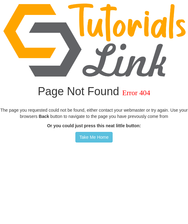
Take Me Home (94, 137)
